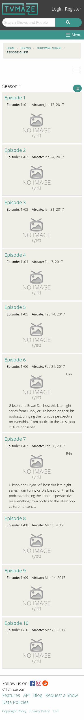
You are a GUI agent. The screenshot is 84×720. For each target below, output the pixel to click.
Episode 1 (15, 97)
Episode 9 (15, 570)
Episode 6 (15, 360)
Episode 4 (15, 255)
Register (73, 9)
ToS (55, 711)
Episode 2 (15, 150)
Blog (37, 695)
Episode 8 (15, 518)
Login (57, 9)
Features (11, 695)
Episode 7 (15, 439)
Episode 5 (15, 307)
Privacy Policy (40, 711)
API (26, 695)
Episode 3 (15, 202)
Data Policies (15, 702)
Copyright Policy (14, 711)
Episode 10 (16, 623)
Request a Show (61, 695)
